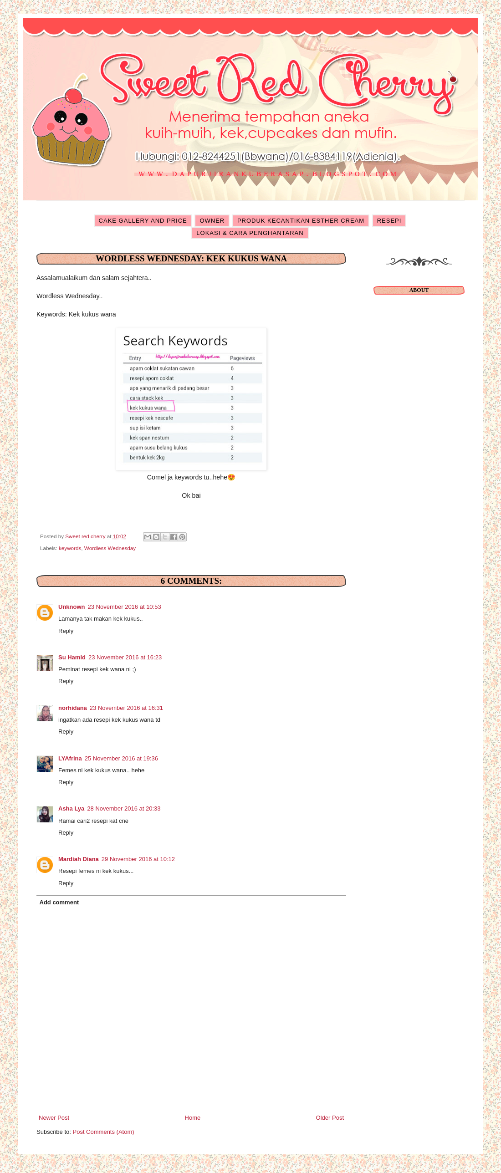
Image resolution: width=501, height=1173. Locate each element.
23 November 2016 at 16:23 (125, 657)
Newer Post (54, 1117)
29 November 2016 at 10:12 (138, 859)
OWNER (212, 220)
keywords (70, 548)
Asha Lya (71, 808)
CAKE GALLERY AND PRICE (143, 220)
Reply (65, 630)
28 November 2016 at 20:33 (123, 808)
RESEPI (389, 220)
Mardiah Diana (78, 859)
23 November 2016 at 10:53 (124, 606)
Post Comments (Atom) (103, 1131)
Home (193, 1117)
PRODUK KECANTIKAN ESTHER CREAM (300, 220)
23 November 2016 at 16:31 (126, 707)
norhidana (72, 707)
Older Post (330, 1117)
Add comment (59, 902)
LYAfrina (70, 758)
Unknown (71, 606)
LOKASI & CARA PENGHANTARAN (249, 233)
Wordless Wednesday (110, 548)
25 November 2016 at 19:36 (121, 758)
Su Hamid (72, 657)
